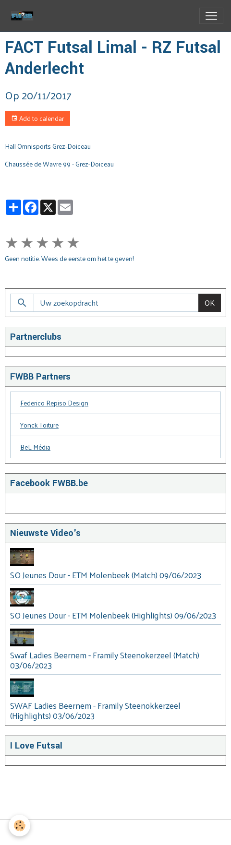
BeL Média (35, 447)
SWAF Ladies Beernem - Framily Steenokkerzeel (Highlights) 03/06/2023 (95, 710)
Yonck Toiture (39, 425)
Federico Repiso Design (54, 403)
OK (210, 302)
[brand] (24, 16)
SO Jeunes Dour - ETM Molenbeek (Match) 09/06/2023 (105, 575)
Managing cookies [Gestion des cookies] (115, 832)
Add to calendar (37, 118)
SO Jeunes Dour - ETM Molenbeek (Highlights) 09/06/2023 (113, 615)
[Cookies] (19, 825)
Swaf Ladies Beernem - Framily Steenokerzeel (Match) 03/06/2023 (104, 660)
